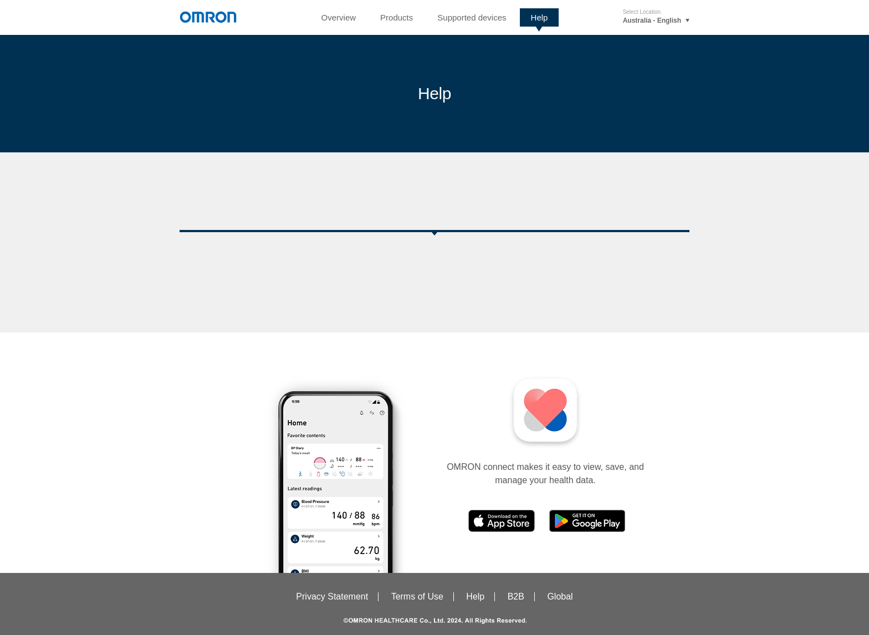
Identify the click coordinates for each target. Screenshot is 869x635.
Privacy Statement (332, 596)
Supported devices (471, 17)
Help (539, 17)
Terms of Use (417, 596)
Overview (338, 17)
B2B (516, 596)
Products (396, 17)
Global (559, 596)
